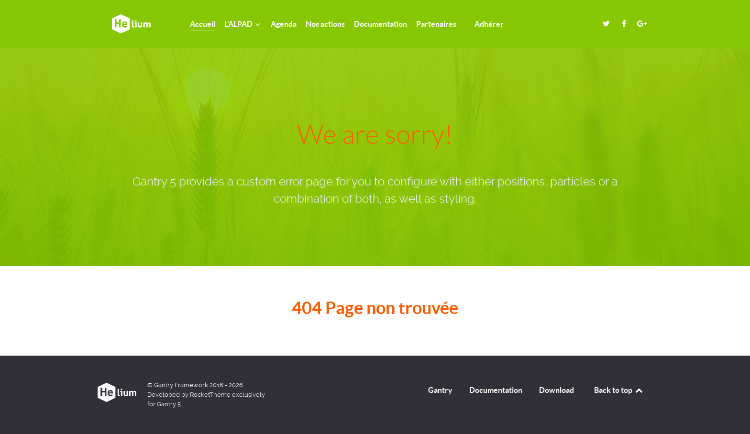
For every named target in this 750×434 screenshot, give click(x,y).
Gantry (440, 390)
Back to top (619, 390)
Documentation (495, 390)
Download (556, 390)
